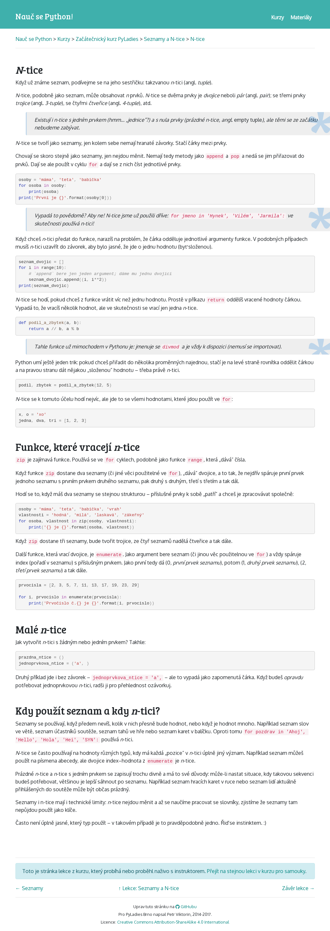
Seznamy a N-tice (164, 39)
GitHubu (186, 906)
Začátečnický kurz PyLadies (107, 39)
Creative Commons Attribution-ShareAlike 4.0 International (173, 922)
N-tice (197, 39)
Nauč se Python (34, 39)
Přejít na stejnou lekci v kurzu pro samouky (256, 871)
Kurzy (63, 39)
